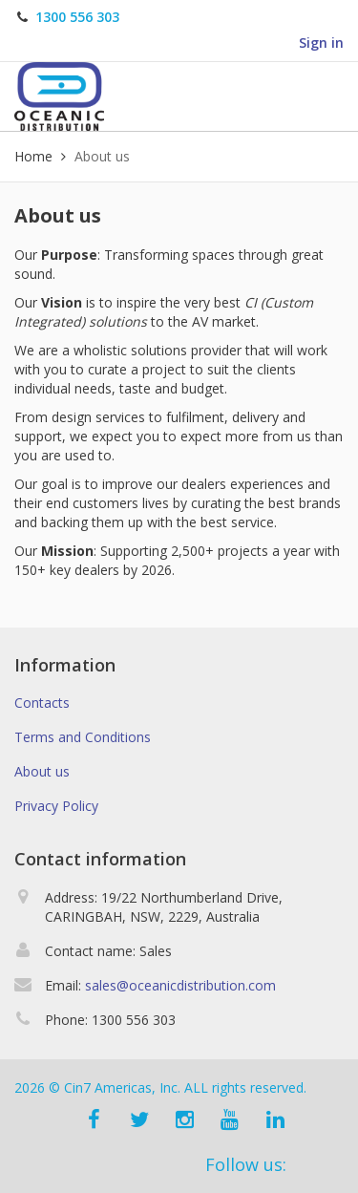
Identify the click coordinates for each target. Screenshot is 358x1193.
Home (33, 156)
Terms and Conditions (82, 737)
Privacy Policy (56, 806)
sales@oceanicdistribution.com (180, 985)
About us (42, 771)
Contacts (42, 702)
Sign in (321, 42)
